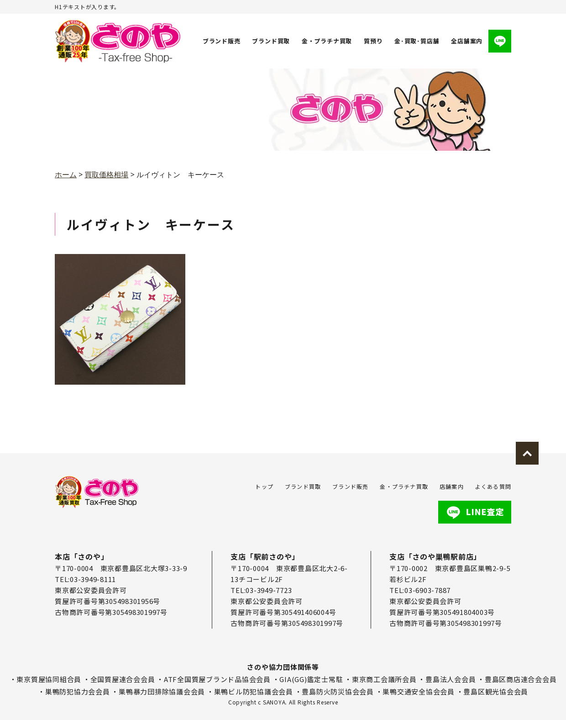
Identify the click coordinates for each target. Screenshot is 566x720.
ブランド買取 (271, 41)
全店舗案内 (466, 41)
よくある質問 (493, 486)
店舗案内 (452, 486)
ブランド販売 (222, 41)
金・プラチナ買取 (327, 41)
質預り (373, 41)
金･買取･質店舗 (416, 41)
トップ (264, 486)
